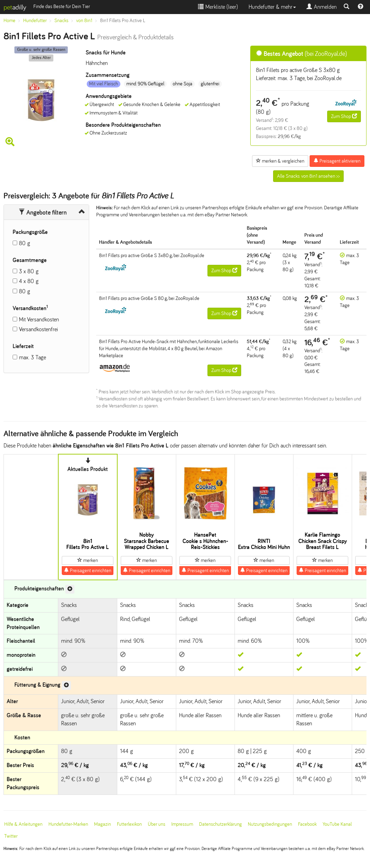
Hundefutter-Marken (68, 824)
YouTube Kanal (337, 824)
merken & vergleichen (280, 161)
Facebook (307, 824)
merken (87, 560)
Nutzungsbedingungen (270, 824)
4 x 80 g (29, 281)
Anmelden (321, 7)
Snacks (61, 20)
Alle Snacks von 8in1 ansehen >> (308, 176)
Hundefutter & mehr (272, 7)
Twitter (11, 836)
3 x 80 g (29, 271)
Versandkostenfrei (38, 329)
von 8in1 (84, 20)
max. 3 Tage (32, 357)
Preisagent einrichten (87, 570)
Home (9, 20)
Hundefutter (35, 20)
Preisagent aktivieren (337, 161)
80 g (24, 243)
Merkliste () (218, 7)
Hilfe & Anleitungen (23, 824)
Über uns (156, 824)
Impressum (182, 824)
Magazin (102, 824)
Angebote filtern (43, 212)
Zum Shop (344, 116)
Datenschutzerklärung (220, 824)
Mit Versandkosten (39, 319)
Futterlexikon (129, 824)
